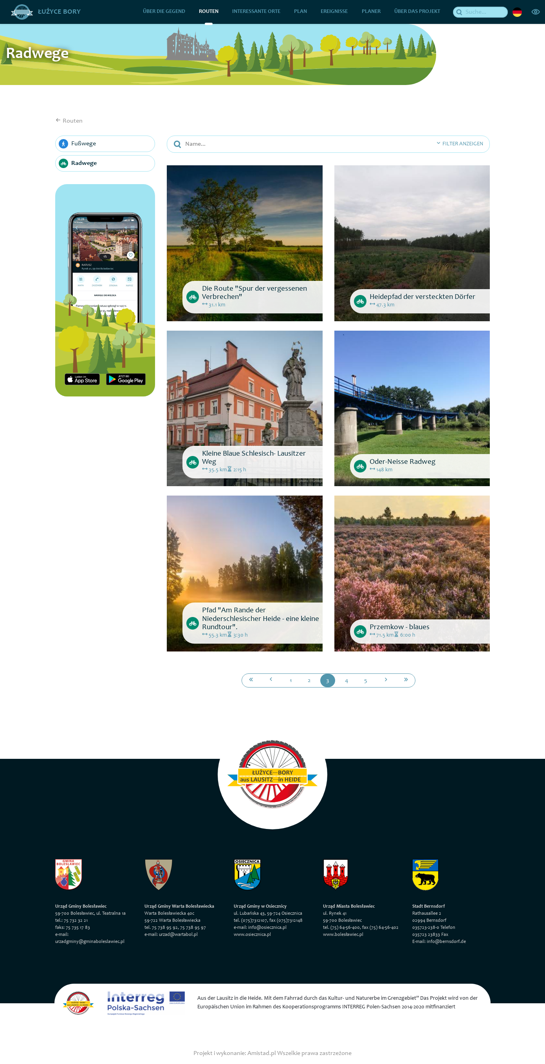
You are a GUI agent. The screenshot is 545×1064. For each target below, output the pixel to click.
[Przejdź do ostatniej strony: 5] (406, 680)
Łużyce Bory (46, 12)
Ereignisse (334, 11)
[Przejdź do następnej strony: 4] (386, 680)
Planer (371, 11)
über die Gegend (164, 11)
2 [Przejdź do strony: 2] (309, 680)
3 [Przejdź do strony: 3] (327, 680)
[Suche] (480, 11)
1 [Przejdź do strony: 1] (291, 680)
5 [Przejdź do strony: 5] (365, 680)
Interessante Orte (257, 11)
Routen (208, 11)
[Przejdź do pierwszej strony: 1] (251, 680)
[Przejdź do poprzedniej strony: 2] (271, 680)
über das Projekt (417, 11)
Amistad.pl (261, 1053)
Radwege (78, 163)
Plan (300, 11)
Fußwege (77, 143)
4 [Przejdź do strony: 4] (346, 680)
